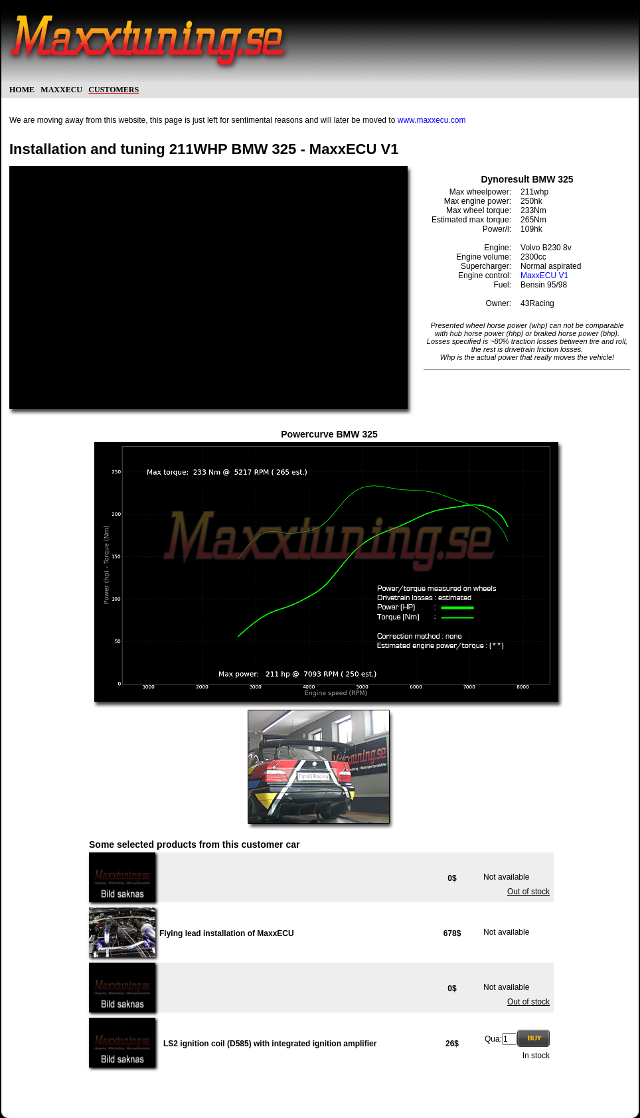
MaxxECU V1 (544, 275)
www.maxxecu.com (432, 120)
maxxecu (61, 88)
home (22, 88)
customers (113, 88)
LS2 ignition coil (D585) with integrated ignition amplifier (269, 1043)
